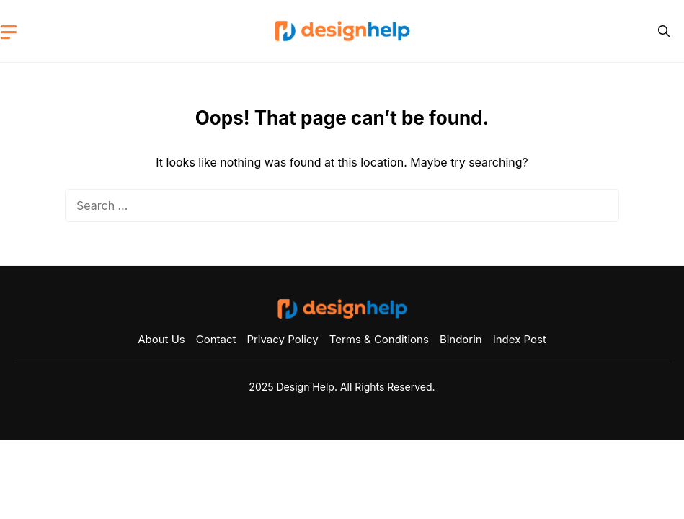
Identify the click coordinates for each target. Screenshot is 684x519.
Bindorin (461, 339)
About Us (161, 339)
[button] (664, 31)
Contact (216, 339)
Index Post (519, 339)
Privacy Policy (282, 339)
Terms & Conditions (379, 339)
